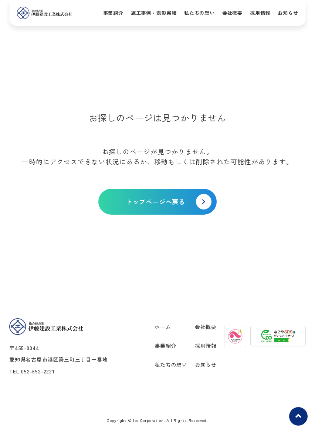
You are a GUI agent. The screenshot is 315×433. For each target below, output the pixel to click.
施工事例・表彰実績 (154, 12)
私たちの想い (199, 12)
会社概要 (232, 12)
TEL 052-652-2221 (32, 371)
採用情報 (260, 12)
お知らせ (288, 12)
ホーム (163, 326)
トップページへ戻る (155, 201)
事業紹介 (113, 12)
